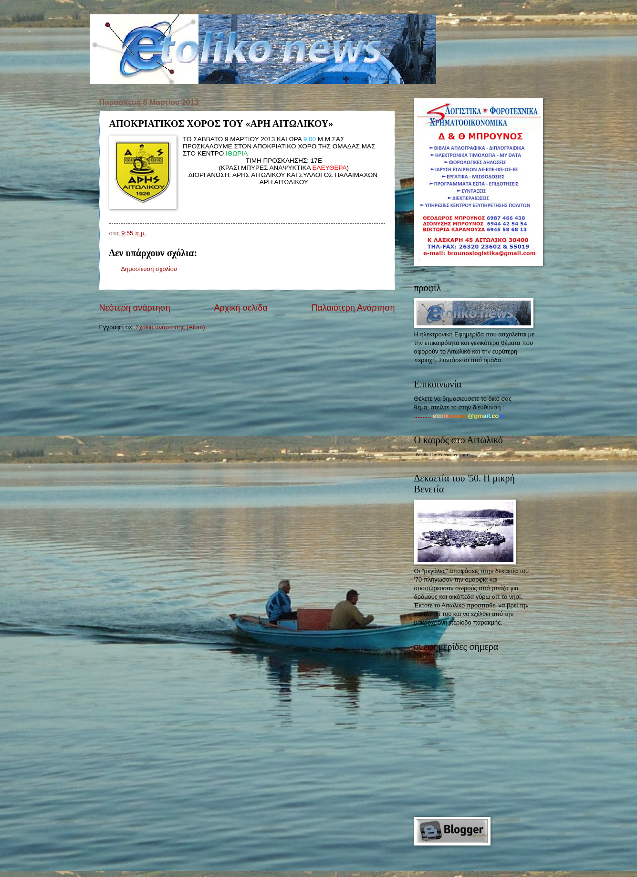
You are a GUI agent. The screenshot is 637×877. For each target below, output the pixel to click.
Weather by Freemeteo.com (442, 454)
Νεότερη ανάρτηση (134, 308)
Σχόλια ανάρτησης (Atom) (170, 327)
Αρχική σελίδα (240, 308)
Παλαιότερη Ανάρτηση (353, 308)
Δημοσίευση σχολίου (149, 268)
